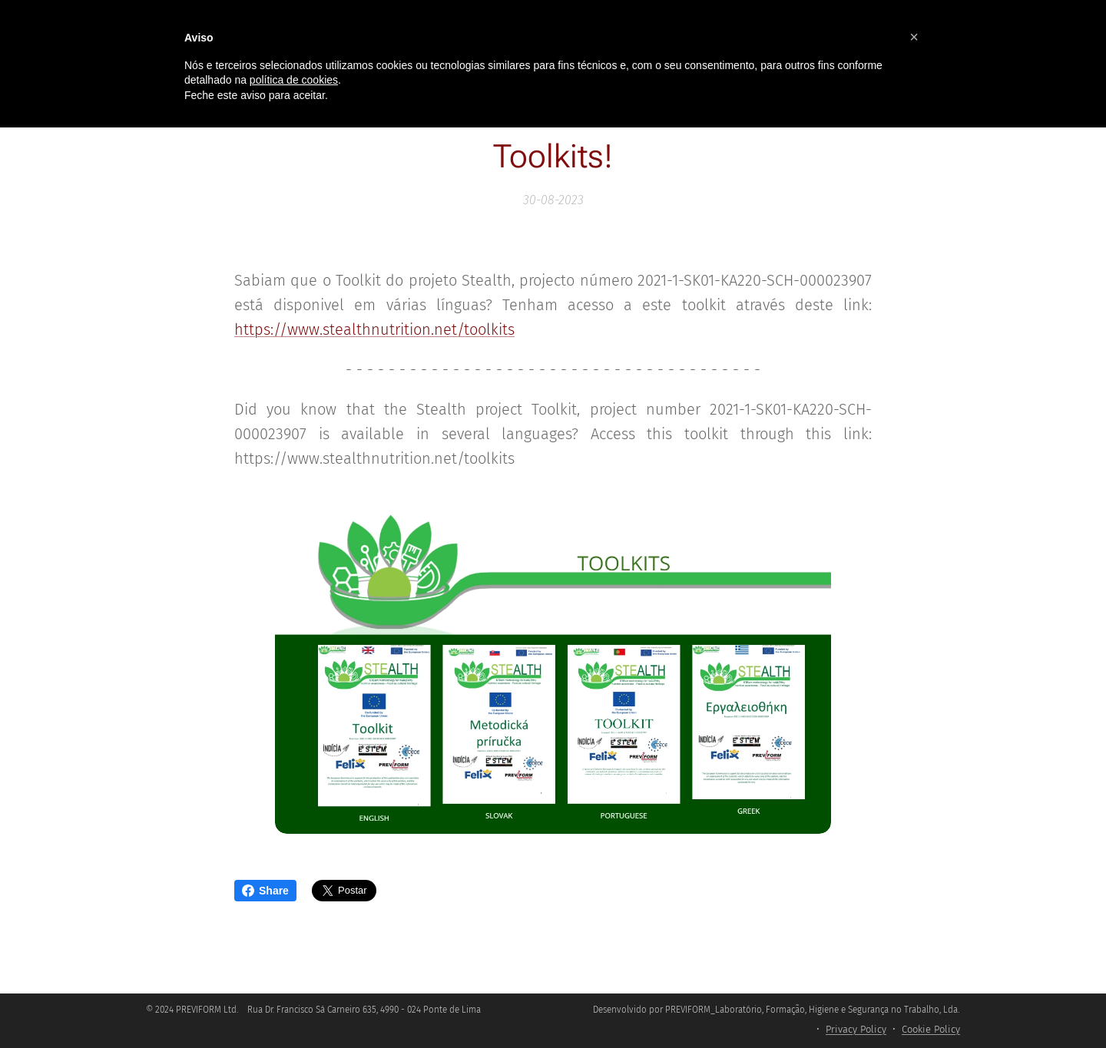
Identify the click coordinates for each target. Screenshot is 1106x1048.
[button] (914, 37)
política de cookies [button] (294, 80)
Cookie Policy (931, 1029)
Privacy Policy (856, 1029)
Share (265, 890)
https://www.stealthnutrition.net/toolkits (374, 329)
